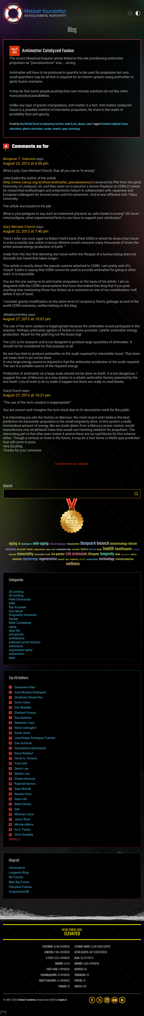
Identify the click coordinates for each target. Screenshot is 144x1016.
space (89, 124)
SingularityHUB (19, 891)
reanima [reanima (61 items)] (16, 559)
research (56, 129)
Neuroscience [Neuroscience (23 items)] (125, 555)
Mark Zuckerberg (20, 623)
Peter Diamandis (20, 599)
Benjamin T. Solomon (19, 159)
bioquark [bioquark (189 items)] (88, 543)
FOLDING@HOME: (48, 975)
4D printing (16, 595)
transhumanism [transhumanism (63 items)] (125, 559)
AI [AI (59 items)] (19, 544)
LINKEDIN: (49, 952)
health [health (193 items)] (108, 549)
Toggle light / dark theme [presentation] (137, 13)
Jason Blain (22, 819)
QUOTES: (78, 986)
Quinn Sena (22, 702)
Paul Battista (23, 718)
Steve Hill (20, 799)
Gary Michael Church (30, 124)
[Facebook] (92, 1000)
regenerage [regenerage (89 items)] (30, 559)
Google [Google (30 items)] (99, 549)
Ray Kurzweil (17, 607)
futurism (59, 124)
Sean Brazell (22, 789)
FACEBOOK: (47, 946)
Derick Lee (21, 768)
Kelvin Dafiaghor (25, 728)
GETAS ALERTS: (81, 952)
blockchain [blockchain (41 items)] (11, 549)
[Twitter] (100, 1000)
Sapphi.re (62, 1000)
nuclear (47, 129)
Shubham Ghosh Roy (28, 697)
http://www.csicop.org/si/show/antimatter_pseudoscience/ (48, 182)
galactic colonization (33, 129)
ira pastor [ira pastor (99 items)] (58, 554)
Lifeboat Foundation (27, 1000)
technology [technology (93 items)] (107, 559)
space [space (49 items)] (82, 559)
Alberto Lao (22, 773)
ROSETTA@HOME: (47, 980)
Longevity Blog (18, 872)
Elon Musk (16, 611)
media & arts (71, 124)
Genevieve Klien (24, 687)
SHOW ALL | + (14, 839)
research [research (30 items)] (61, 559)
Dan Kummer (23, 743)
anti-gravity (16, 634)
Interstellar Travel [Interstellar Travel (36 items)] (42, 554)
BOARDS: (78, 963)
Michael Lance (24, 814)
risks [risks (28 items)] (67, 559)
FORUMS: (62, 986)
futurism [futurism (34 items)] (92, 549)
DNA (12, 603)
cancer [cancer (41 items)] (29, 549)
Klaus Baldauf (23, 753)
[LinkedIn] (107, 1000)
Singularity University (23, 615)
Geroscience (17, 867)
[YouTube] (115, 1000)
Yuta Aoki (20, 763)
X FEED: (49, 958)
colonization (15, 129)
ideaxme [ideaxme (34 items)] (12, 555)
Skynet (13, 619)
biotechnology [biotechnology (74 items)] (119, 544)
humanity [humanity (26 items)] (136, 550)
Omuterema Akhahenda (30, 748)
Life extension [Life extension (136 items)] (76, 554)
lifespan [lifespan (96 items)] (93, 554)
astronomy (16, 646)
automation (16, 654)
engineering (48, 124)
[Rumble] (122, 1000)
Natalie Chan (23, 794)
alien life (14, 630)
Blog (72, 30)
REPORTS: (79, 969)
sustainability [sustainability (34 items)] (92, 559)
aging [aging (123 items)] (13, 543)
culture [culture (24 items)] (48, 550)
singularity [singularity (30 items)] (74, 559)
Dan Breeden (22, 707)
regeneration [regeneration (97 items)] (48, 559)
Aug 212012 (14, 51)
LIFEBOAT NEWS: (82, 946)
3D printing (16, 592)
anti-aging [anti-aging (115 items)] (41, 543)
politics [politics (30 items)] (134, 555)
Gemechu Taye (24, 723)
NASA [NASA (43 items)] (117, 554)
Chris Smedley (23, 834)
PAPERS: (78, 980)
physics (82, 124)
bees (12, 658)
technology (74, 129)
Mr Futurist (16, 877)
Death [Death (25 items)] (54, 550)
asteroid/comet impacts (24, 642)
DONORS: (59, 963)
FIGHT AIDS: (52, 969)
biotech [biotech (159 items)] (103, 543)
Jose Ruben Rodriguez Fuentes (34, 738)
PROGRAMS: (80, 975)
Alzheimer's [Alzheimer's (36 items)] (26, 544)
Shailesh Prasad (25, 712)
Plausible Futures (20, 887)
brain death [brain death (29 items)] (21, 549)
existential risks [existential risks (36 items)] (63, 549)
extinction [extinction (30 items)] (76, 549)
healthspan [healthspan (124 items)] (123, 549)
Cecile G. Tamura (25, 758)
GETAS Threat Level (72, 933)
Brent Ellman (22, 804)
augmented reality (21, 650)
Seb (17, 809)
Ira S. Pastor (22, 829)
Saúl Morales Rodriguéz (30, 692)
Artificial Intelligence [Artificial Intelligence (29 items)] (58, 544)
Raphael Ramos (24, 784)
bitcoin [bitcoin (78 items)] (132, 544)
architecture (16, 638)
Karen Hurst (22, 733)
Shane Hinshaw (24, 778)
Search (136, 493)
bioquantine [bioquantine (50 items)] (73, 543)
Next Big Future (19, 882)
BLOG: (77, 958)
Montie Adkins (23, 824)
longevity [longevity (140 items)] (107, 554)
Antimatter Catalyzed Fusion (114, 124)
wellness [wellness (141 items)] (73, 564)
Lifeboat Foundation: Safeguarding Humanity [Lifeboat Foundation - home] (62, 13)
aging (12, 626)
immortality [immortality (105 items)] (25, 554)
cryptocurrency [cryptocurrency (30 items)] (39, 549)
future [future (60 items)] (84, 549)
